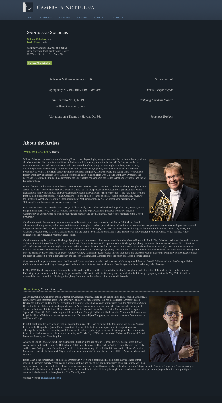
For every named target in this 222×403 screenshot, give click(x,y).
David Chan (33, 42)
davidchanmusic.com (51, 377)
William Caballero (36, 39)
